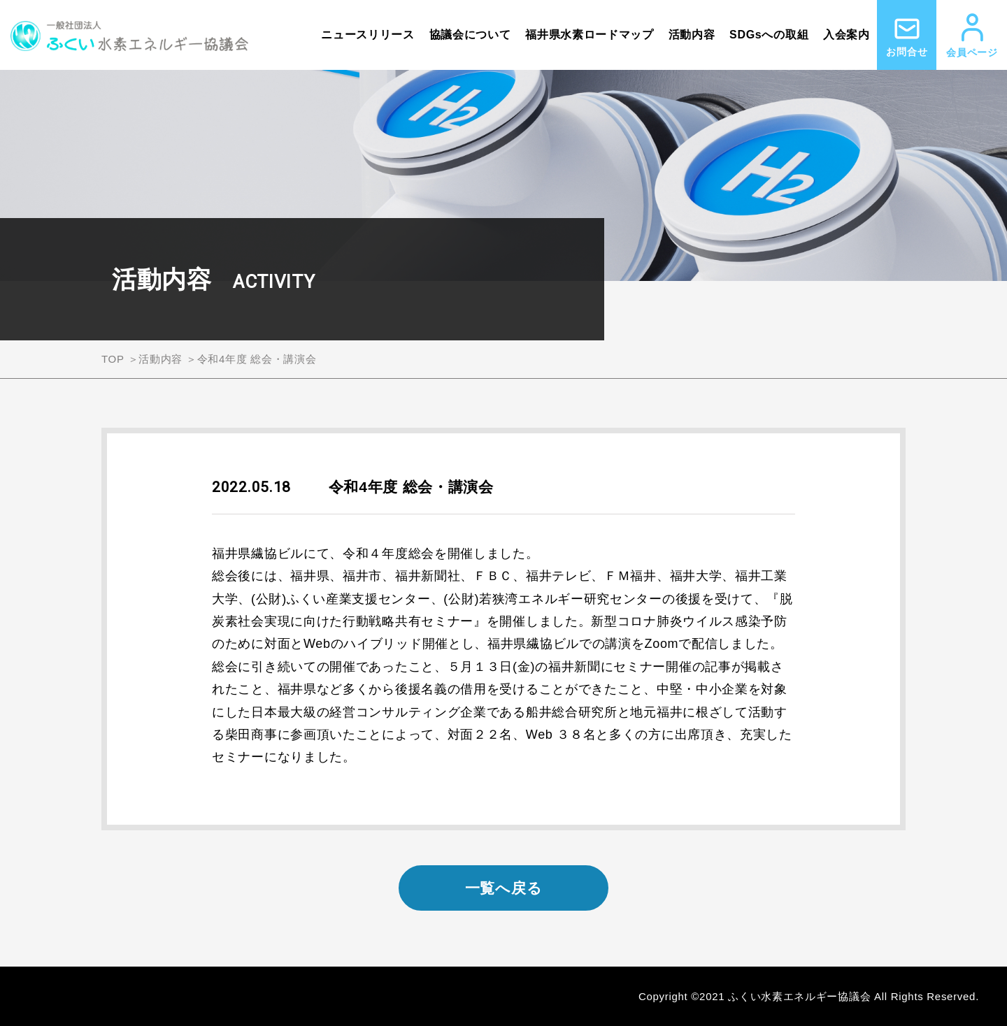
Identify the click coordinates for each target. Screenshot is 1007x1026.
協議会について (470, 35)
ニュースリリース (368, 35)
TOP (112, 359)
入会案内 (846, 35)
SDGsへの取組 (768, 35)
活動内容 (692, 35)
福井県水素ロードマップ (589, 35)
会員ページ (972, 36)
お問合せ (906, 35)
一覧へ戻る (504, 888)
